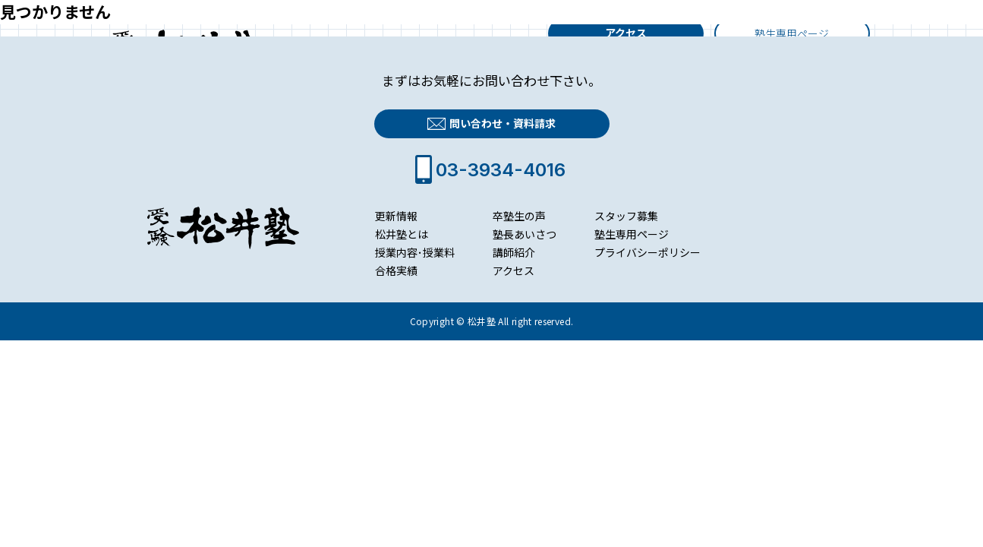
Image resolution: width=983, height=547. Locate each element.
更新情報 (396, 215)
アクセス (626, 32)
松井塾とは (401, 234)
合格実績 (396, 270)
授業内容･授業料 (415, 252)
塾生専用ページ (631, 234)
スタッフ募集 (626, 215)
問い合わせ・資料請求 (491, 123)
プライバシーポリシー (647, 252)
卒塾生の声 (519, 215)
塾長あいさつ (524, 234)
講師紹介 (514, 252)
